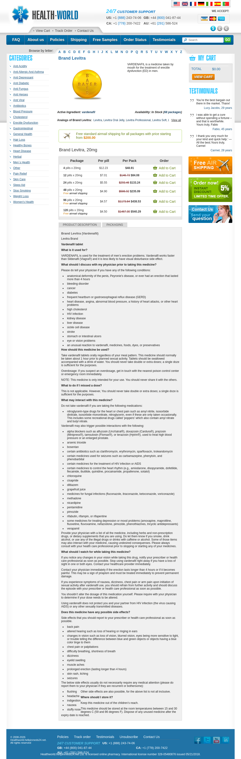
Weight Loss (21, 196)
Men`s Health (21, 162)
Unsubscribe (129, 737)
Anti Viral (18, 100)
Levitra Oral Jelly (114, 120)
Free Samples (105, 40)
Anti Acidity (20, 66)
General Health (22, 134)
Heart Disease (22, 151)
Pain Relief (20, 173)
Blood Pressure (22, 111)
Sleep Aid (19, 185)
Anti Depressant (23, 77)
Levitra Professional (138, 120)
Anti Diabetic (21, 83)
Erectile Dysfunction (25, 122)
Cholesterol (20, 117)
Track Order (63, 31)
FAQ (16, 40)
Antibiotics (19, 105)
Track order (82, 737)
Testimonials (164, 40)
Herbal (17, 156)
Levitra (97, 120)
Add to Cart (167, 168)
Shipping (79, 40)
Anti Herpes (20, 94)
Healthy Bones (22, 145)
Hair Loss (19, 139)
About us (36, 40)
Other (16, 168)
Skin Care (19, 179)
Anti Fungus (20, 88)
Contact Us (85, 31)
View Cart (43, 31)
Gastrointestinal (23, 128)
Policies (57, 40)
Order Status (135, 40)
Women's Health (23, 202)
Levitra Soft (159, 120)
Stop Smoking (22, 190)
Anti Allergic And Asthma (28, 72)
